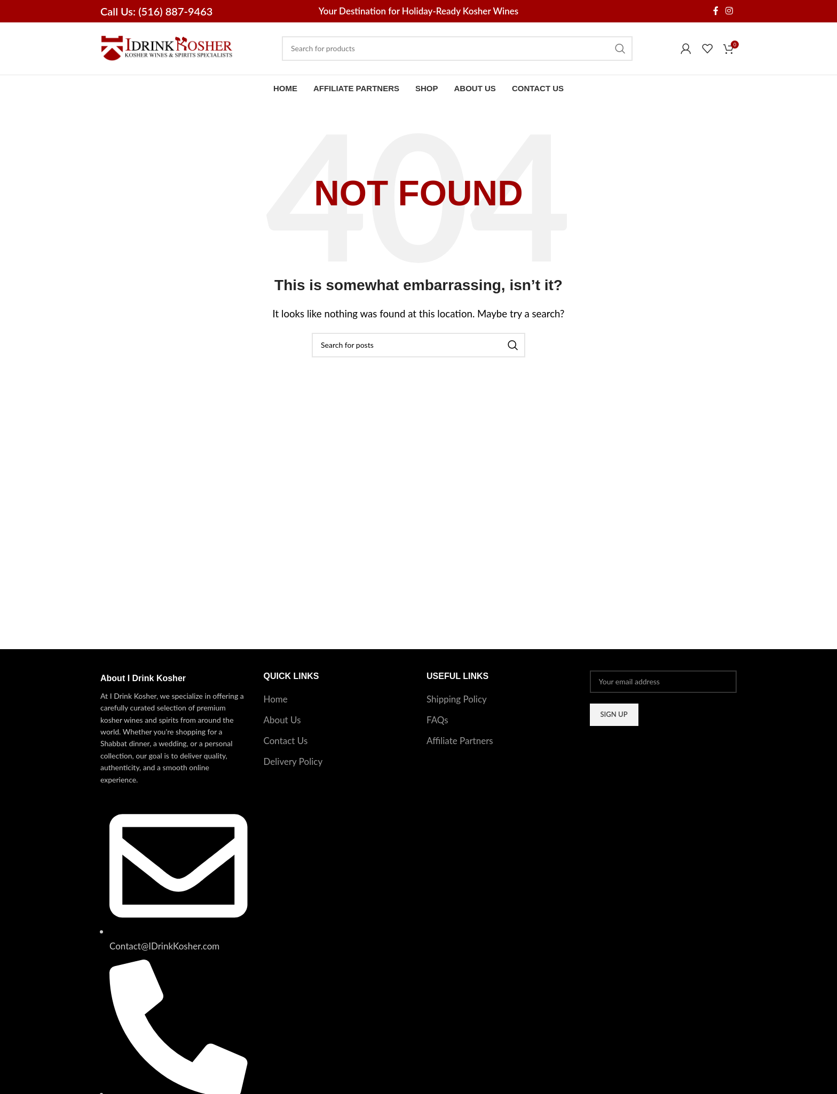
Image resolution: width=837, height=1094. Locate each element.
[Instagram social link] (729, 11)
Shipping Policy (457, 702)
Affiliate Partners (460, 743)
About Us (282, 723)
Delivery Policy (293, 764)
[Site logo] (167, 48)
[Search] (457, 50)
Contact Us (286, 743)
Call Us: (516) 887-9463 (156, 11)
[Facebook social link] (715, 11)
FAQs (437, 723)
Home (276, 702)
